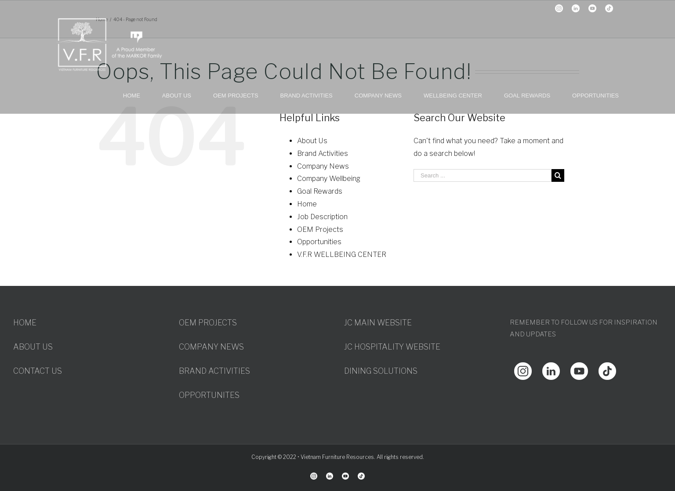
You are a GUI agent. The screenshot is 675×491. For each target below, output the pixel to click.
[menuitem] (142, 94)
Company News (323, 166)
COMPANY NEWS (211, 346)
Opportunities (319, 242)
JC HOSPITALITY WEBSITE (392, 346)
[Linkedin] (551, 368)
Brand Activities (322, 153)
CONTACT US (37, 370)
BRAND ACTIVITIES (214, 370)
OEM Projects (320, 229)
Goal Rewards (319, 191)
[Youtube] (579, 368)
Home (307, 204)
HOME (24, 322)
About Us (312, 141)
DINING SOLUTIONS (380, 370)
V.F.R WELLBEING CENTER (341, 254)
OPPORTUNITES (209, 395)
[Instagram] (523, 368)
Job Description (322, 217)
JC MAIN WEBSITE (378, 322)
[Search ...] (483, 175)
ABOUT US (33, 346)
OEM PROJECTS (208, 322)
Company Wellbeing (328, 178)
